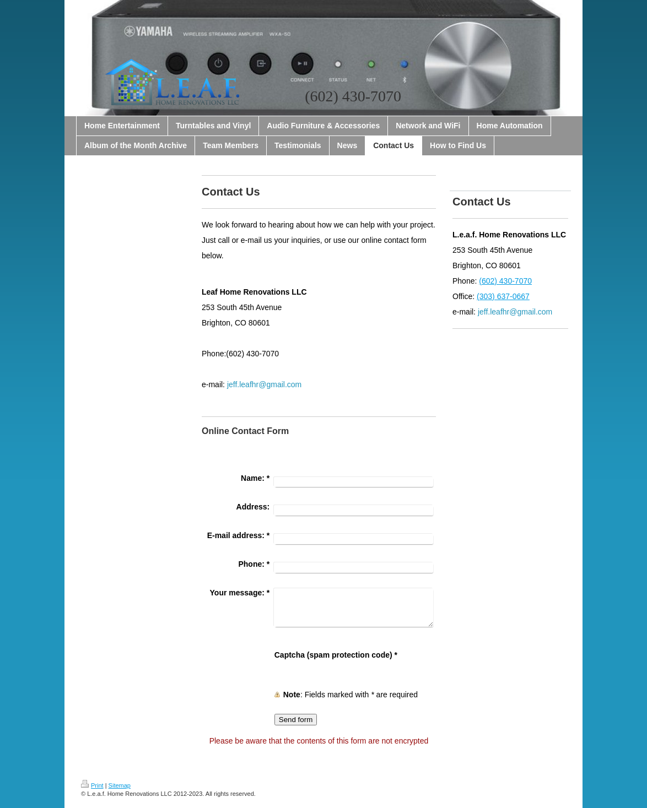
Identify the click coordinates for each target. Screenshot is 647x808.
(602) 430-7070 (505, 280)
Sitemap (120, 785)
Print (92, 785)
